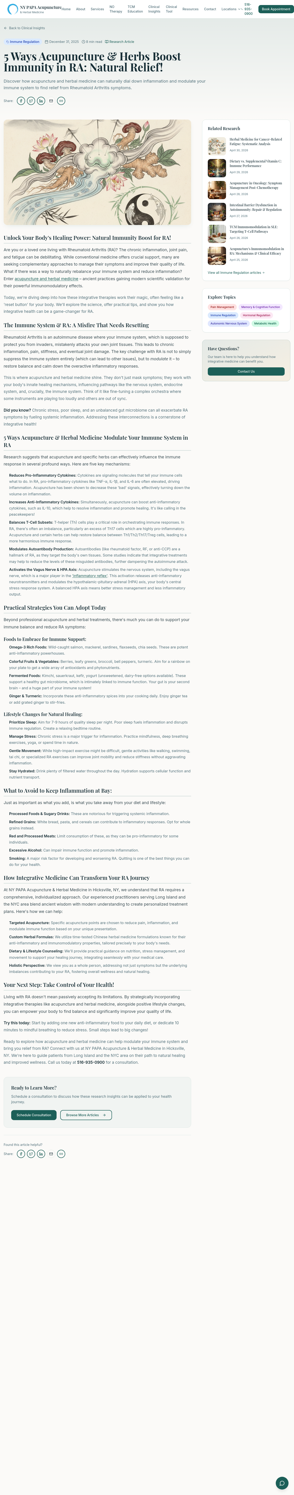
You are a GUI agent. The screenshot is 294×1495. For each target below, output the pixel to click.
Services (97, 9)
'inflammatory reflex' (89, 575)
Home (66, 9)
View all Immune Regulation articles (236, 272)
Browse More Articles (86, 1115)
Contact (210, 9)
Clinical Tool (171, 9)
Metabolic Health (265, 323)
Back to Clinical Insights (24, 28)
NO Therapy (115, 9)
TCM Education (135, 9)
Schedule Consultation (34, 1115)
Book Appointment (276, 9)
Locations (231, 9)
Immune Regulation (223, 315)
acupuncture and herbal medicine (46, 278)
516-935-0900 (247, 9)
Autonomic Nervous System (229, 323)
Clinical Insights (154, 9)
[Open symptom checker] (282, 1483)
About (80, 9)
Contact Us (246, 371)
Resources (190, 9)
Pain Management (222, 307)
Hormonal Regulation (256, 315)
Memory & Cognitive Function (260, 307)
